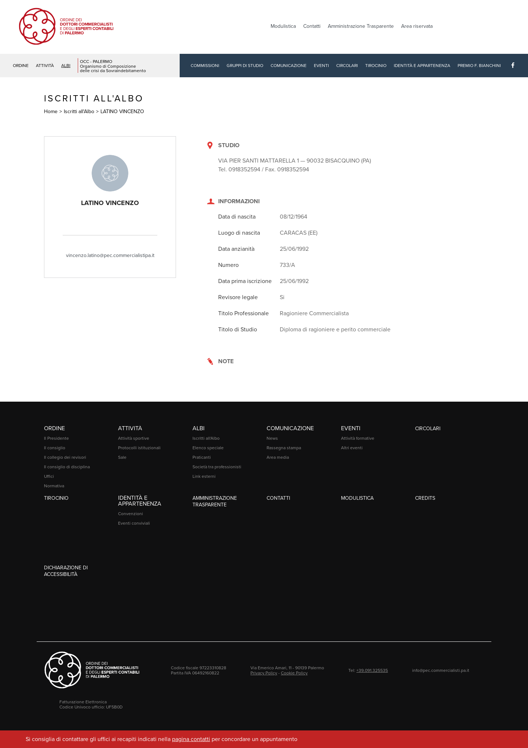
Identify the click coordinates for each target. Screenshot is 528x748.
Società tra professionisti (216, 466)
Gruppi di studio (245, 65)
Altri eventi (352, 447)
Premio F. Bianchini (479, 65)
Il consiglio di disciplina (67, 466)
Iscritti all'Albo (79, 111)
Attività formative (357, 438)
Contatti (311, 26)
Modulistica (283, 26)
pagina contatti (191, 739)
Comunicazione (289, 65)
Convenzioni (130, 513)
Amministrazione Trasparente (361, 26)
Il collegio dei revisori (65, 457)
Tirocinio (375, 65)
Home (51, 111)
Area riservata (417, 26)
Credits (425, 498)
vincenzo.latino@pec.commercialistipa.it (110, 255)
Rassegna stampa (284, 447)
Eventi (321, 65)
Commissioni (205, 65)
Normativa (54, 485)
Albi (65, 65)
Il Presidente (56, 438)
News (272, 438)
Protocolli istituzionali (139, 447)
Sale (122, 457)
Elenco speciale (208, 447)
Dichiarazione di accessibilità (66, 571)
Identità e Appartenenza (422, 65)
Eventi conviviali (134, 523)
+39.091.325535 (372, 670)
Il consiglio (54, 447)
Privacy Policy (263, 673)
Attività (45, 65)
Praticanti (201, 457)
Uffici (49, 476)
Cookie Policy (294, 673)
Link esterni (204, 476)
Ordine (21, 65)
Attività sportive (133, 438)
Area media (278, 457)
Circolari (347, 65)
